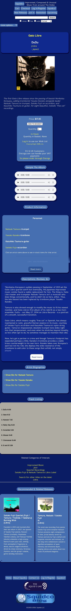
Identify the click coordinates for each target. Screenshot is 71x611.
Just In (31, 12)
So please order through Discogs (35, 158)
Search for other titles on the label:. (35, 478)
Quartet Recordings (36, 470)
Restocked (41, 12)
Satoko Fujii (11, 247)
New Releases (20, 12)
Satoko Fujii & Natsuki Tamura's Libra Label (35, 472)
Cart (17, 8)
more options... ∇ (9, 25)
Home (8, 578)
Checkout (25, 8)
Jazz (35, 467)
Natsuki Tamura (13, 229)
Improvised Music (35, 465)
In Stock (35, 134)
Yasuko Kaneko (13, 235)
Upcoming (52, 12)
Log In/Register (39, 8)
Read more (36, 269)
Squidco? (51, 8)
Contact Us (34, 578)
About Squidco (20, 578)
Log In (25, 141)
